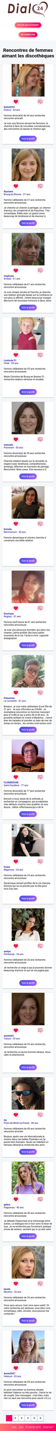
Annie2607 (9, 1373)
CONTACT (48, 1427)
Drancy (7, 109)
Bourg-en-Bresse (12, 194)
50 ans (19, 447)
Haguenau (9, 1207)
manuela (8, 444)
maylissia (9, 276)
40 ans (20, 1207)
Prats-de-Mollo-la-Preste (16, 1123)
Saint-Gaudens (11, 785)
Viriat (6, 363)
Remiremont (10, 532)
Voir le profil (28, 138)
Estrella (8, 529)
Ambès (7, 278)
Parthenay (9, 954)
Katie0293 (9, 107)
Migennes (9, 869)
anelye (7, 951)
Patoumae (9, 698)
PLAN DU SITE (33, 1427)
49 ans (34, 1123)
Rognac (8, 616)
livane (7, 867)
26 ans (19, 954)
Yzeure (7, 1038)
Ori (5, 1120)
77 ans (24, 785)
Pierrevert (9, 447)
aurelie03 (9, 1035)
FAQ (14, 1427)
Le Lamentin (10, 700)
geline (7, 1204)
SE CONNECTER (28, 35)
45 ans (22, 532)
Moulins (8, 1291)
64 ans (16, 109)
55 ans (14, 363)
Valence (8, 1376)
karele (7, 1289)
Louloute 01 (10, 360)
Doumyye (9, 613)
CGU (21, 1427)
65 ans (17, 1376)
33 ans (16, 1038)
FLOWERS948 (11, 782)
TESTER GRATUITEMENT (28, 25)
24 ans (19, 869)
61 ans (16, 278)
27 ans (26, 194)
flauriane (8, 191)
